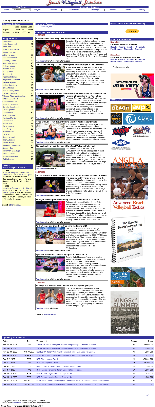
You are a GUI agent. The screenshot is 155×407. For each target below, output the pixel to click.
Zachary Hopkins (9, 93)
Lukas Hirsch (8, 121)
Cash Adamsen (8, 140)
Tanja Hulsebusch (10, 104)
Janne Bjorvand (9, 60)
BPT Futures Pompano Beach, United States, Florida (59, 366)
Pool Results (116, 49)
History (142, 10)
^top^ (147, 395)
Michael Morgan (9, 66)
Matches (130, 47)
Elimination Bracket (133, 49)
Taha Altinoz (7, 112)
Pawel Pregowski (9, 82)
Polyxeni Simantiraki (11, 80)
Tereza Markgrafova (10, 90)
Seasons (53, 10)
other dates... (15, 205)
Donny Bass (7, 71)
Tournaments (74, 10)
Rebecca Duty (8, 74)
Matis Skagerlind (9, 44)
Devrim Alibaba (8, 115)
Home (6, 10)
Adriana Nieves (8, 153)
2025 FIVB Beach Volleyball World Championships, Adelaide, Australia (66, 345)
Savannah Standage (11, 151)
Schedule (140, 47)
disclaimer (16, 403)
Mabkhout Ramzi (9, 77)
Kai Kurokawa (8, 126)
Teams (122, 47)
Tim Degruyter (8, 110)
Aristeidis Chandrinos (11, 145)
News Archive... (51, 314)
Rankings (95, 10)
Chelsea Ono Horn (10, 99)
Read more (41, 61)
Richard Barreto (9, 52)
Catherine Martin (9, 101)
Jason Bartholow (9, 58)
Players (37, 10)
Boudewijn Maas (9, 63)
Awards (127, 10)
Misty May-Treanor (10, 188)
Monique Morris (9, 118)
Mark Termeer (8, 47)
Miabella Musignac (10, 156)
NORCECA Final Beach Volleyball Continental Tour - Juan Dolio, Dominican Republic (73, 381)
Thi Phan (6, 134)
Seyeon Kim (7, 148)
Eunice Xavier (8, 143)
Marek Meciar (8, 132)
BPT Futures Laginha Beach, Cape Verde (54, 373)
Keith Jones (7, 41)
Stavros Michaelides (11, 49)
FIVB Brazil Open (24, 175)
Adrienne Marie (8, 55)
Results (114, 47)
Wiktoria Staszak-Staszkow (14, 96)
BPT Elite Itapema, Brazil (47, 359)
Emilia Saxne (8, 159)
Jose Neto (6, 129)
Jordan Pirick (8, 123)
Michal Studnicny (9, 85)
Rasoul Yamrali (8, 137)
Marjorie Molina (9, 69)
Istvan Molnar (8, 88)
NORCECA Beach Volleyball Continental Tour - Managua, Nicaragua (66, 352)
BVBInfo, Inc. (46, 27)
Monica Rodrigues (10, 172)
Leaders (112, 10)
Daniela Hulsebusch (11, 107)
